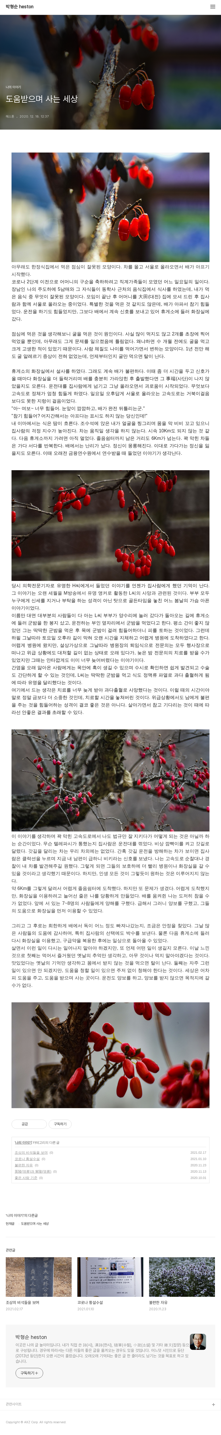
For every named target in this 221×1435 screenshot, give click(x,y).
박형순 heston (19, 6)
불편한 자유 (24, 1165)
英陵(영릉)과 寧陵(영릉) (33, 1172)
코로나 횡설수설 (27, 1159)
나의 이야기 (23, 1143)
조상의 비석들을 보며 (31, 1153)
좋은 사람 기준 (26, 1178)
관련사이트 (14, 1404)
